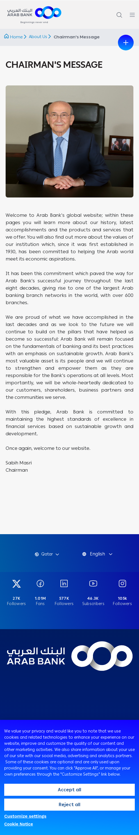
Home (16, 36)
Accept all (69, 789)
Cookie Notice (18, 824)
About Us (38, 36)
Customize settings (25, 816)
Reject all (69, 804)
